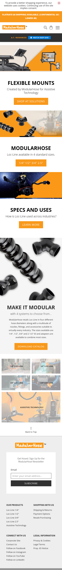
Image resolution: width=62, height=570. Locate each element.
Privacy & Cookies (41, 540)
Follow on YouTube (15, 555)
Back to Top (31, 429)
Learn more (31, 224)
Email (14, 469)
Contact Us (11, 544)
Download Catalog (31, 346)
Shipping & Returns (42, 510)
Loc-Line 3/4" (12, 517)
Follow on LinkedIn (15, 559)
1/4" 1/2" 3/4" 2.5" (31, 163)
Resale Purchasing (42, 517)
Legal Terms (39, 544)
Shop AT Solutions (31, 101)
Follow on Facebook (15, 548)
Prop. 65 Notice (40, 548)
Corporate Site (13, 540)
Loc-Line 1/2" (12, 513)
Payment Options (41, 513)
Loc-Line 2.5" (12, 521)
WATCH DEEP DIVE (39, 37)
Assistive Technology (16, 525)
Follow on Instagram (16, 552)
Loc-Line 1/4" (12, 510)
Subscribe (31, 483)
